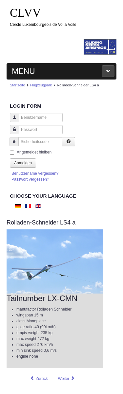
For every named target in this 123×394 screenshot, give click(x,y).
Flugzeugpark (41, 85)
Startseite (17, 85)
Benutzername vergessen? (34, 173)
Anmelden (23, 163)
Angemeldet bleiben (34, 152)
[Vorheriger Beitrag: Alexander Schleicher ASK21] (38, 378)
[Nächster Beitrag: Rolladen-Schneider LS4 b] (66, 378)
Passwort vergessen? (30, 179)
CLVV (25, 12)
